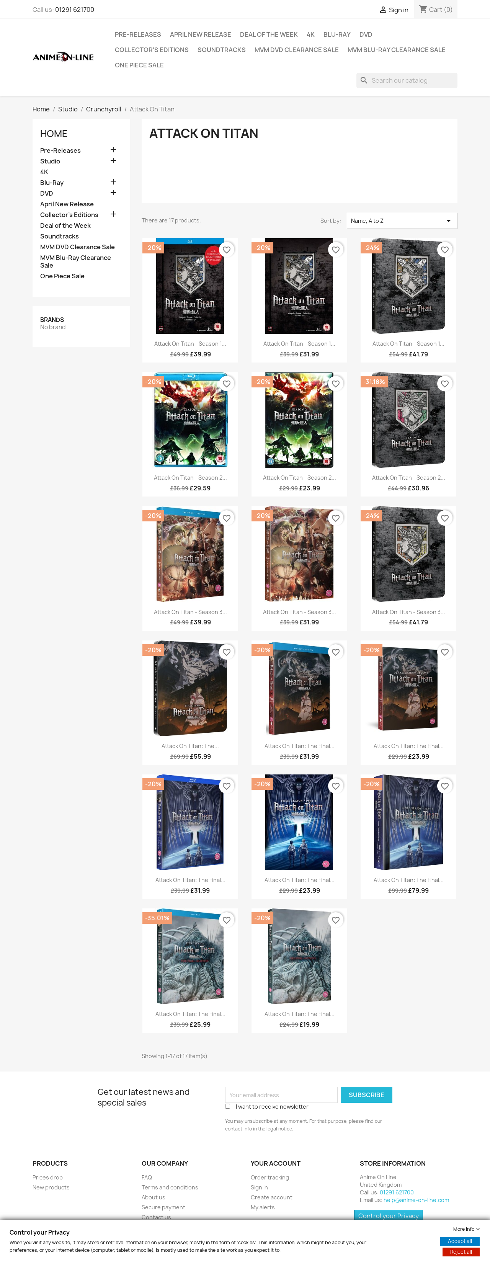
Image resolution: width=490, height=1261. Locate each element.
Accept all (460, 1241)
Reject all (461, 1251)
